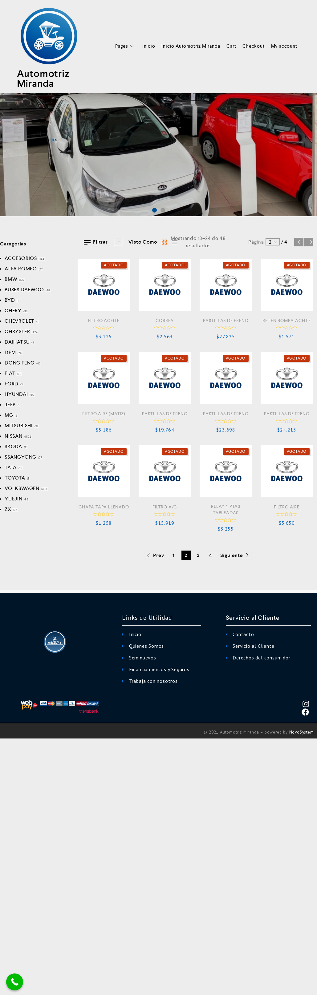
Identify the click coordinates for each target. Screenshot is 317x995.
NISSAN (13, 436)
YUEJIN (13, 499)
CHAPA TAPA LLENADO (104, 507)
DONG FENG (20, 363)
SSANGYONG (20, 457)
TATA (11, 467)
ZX (8, 509)
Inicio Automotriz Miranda (190, 46)
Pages (125, 46)
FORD (11, 383)
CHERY (13, 310)
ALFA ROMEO (21, 268)
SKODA (13, 446)
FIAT (10, 373)
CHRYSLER (17, 331)
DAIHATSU (17, 342)
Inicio (148, 46)
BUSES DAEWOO (24, 289)
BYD (10, 300)
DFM (10, 352)
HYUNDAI (16, 394)
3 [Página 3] (198, 555)
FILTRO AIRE (286, 507)
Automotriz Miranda (43, 78)
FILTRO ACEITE (104, 320)
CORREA (165, 320)
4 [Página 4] (210, 555)
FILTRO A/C (164, 507)
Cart (231, 46)
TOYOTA (15, 478)
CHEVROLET (20, 321)
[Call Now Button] (14, 981)
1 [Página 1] (174, 555)
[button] (154, 210)
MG (9, 415)
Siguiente (309, 242)
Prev (299, 242)
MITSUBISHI (19, 425)
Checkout (253, 46)
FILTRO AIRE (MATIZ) (103, 413)
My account (284, 46)
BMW (11, 279)
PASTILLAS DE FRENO (225, 320)
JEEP (10, 404)
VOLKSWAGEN (22, 488)
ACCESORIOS (21, 258)
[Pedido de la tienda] (118, 242)
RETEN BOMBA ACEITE (286, 320)
